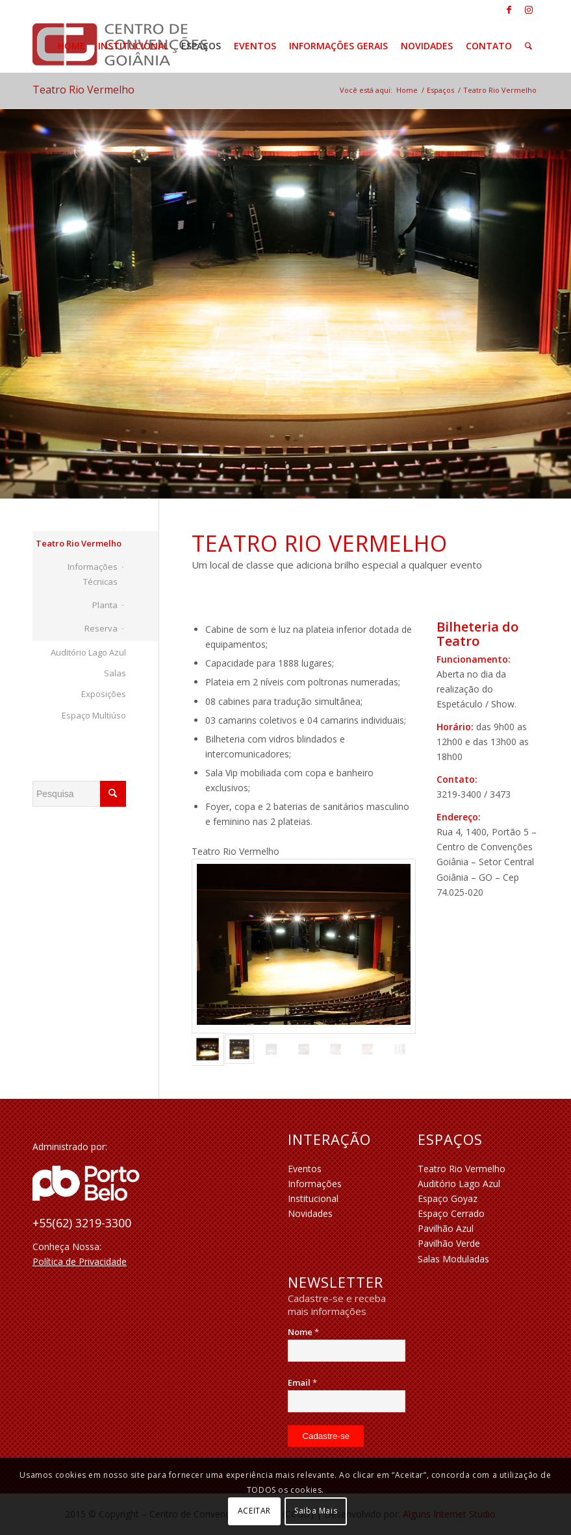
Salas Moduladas (453, 1259)
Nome (303, 1332)
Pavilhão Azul (446, 1228)
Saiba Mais (315, 1510)
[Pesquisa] (528, 46)
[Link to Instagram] (529, 9)
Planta (105, 605)
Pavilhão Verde (449, 1243)
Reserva (101, 628)
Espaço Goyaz (447, 1198)
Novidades (310, 1213)
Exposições (103, 694)
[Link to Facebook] (509, 9)
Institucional (313, 1198)
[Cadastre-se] (326, 1436)
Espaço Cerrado (451, 1213)
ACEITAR (254, 1510)
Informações (315, 1183)
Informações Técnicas (93, 574)
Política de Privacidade (79, 1261)
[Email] (346, 1401)
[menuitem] (71, 46)
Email (302, 1382)
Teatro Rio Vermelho (83, 89)
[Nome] (346, 1351)
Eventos (305, 1168)
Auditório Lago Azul (88, 652)
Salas (115, 673)
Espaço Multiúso (94, 715)
